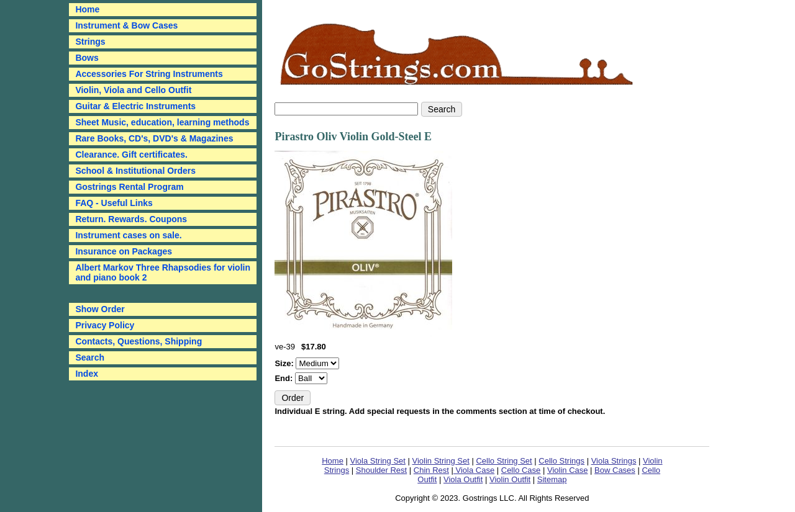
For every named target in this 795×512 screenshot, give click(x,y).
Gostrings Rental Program (129, 187)
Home (332, 460)
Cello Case (521, 470)
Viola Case (473, 470)
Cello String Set (504, 460)
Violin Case (567, 470)
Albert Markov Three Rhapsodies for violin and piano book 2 (162, 272)
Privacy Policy (104, 325)
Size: (285, 363)
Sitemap (552, 479)
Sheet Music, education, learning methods (162, 122)
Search (89, 357)
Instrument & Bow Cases (126, 25)
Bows (86, 58)
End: (285, 378)
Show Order (99, 309)
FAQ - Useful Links (113, 203)
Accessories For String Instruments (148, 74)
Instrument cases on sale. (128, 235)
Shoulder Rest (381, 470)
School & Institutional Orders (135, 171)
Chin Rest (431, 470)
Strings (90, 42)
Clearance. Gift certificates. (131, 154)
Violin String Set (441, 460)
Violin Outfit (509, 479)
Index (86, 374)
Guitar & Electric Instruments (135, 106)
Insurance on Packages (123, 251)
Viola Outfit (463, 479)
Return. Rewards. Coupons (131, 219)
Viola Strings (614, 460)
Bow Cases (614, 470)
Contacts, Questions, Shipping (138, 341)
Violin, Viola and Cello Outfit (133, 90)
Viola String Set (378, 460)
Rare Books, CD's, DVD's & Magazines (154, 138)
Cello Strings (561, 460)
